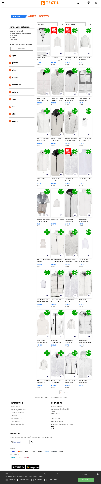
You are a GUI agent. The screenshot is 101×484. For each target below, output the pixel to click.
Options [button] (15, 92)
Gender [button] (15, 63)
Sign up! (34, 442)
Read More (41, 476)
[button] (78, 3)
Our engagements (17, 424)
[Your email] (19, 442)
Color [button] (14, 99)
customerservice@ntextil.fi (60, 409)
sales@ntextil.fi (56, 413)
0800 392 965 (56, 418)
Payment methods (17, 412)
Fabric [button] (14, 114)
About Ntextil (15, 407)
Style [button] (14, 55)
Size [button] (13, 107)
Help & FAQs (15, 421)
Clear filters (21, 49)
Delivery (14, 415)
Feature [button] (15, 121)
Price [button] (14, 70)
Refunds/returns (16, 418)
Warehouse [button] (16, 85)
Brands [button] (15, 77)
